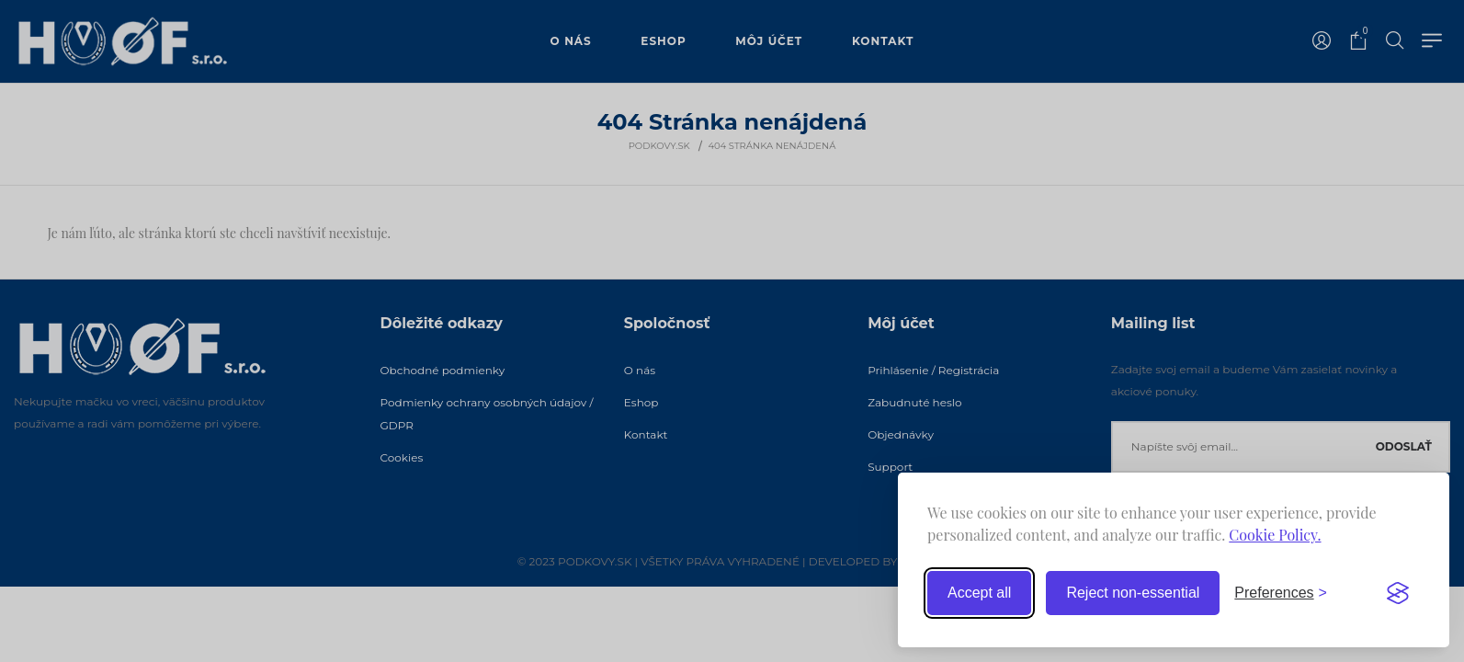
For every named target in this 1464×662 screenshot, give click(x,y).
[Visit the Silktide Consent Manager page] (1398, 593)
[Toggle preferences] (1280, 593)
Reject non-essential (1132, 592)
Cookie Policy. (1275, 534)
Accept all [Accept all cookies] (979, 592)
